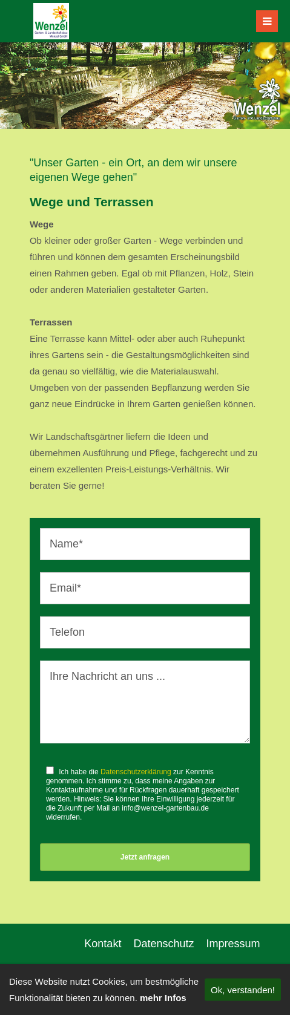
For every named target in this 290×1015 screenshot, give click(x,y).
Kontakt (102, 944)
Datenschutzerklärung (136, 772)
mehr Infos (163, 998)
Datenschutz (163, 944)
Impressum (233, 944)
